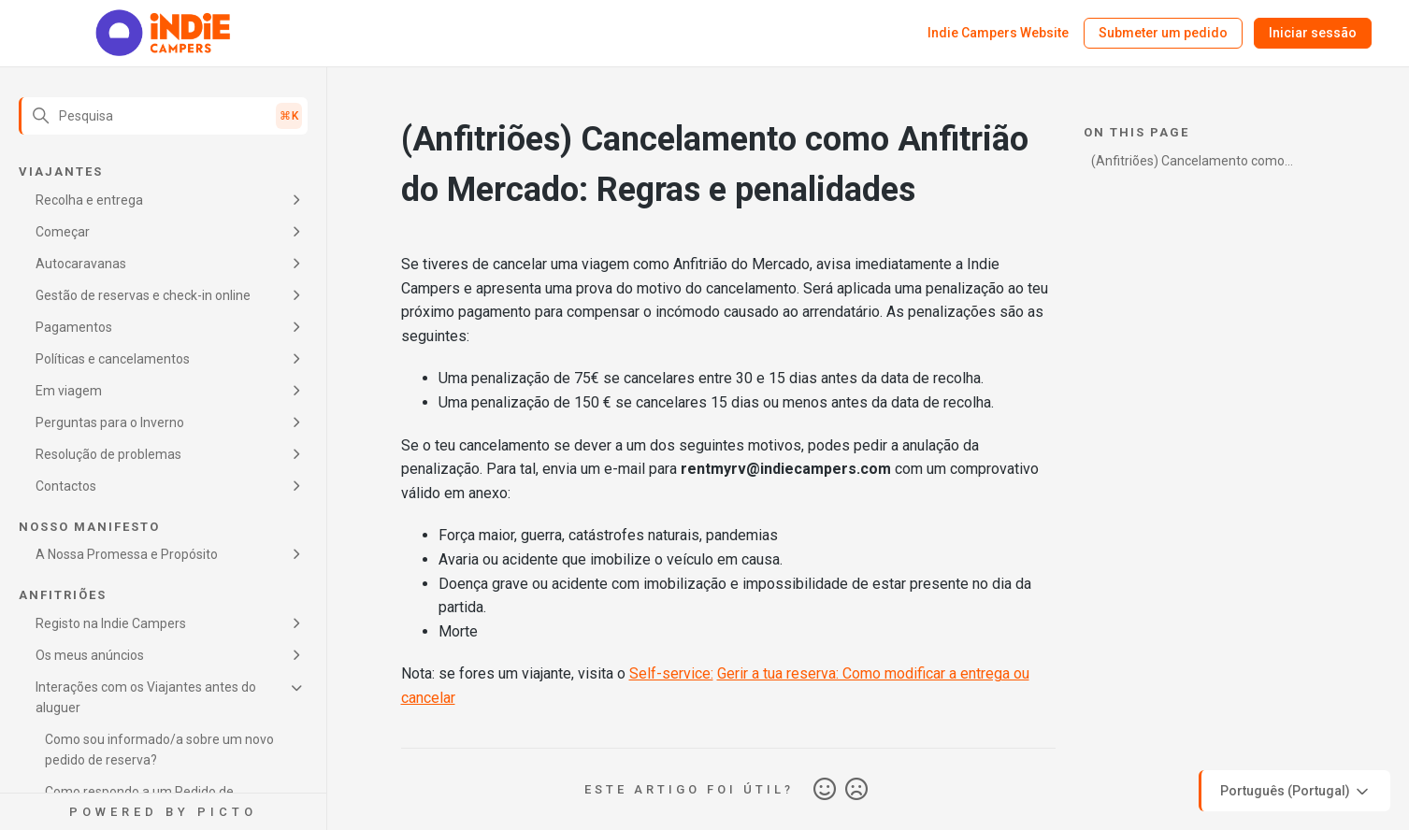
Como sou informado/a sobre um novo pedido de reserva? (159, 749)
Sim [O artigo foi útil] (824, 790)
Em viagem (69, 390)
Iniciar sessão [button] (1313, 32)
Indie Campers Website (998, 32)
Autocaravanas (81, 263)
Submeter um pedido (1163, 32)
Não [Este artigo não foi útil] (856, 790)
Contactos (66, 486)
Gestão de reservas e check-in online (143, 295)
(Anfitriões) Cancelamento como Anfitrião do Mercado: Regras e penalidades (1188, 164)
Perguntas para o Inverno (110, 422)
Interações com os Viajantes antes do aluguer (146, 697)
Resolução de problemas (108, 454)
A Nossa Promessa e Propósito (127, 554)
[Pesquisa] (163, 116)
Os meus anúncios (90, 655)
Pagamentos (74, 327)
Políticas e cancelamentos (113, 358)
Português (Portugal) (1296, 791)
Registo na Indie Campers (111, 623)
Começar (63, 231)
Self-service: (671, 673)
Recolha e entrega (89, 200)
